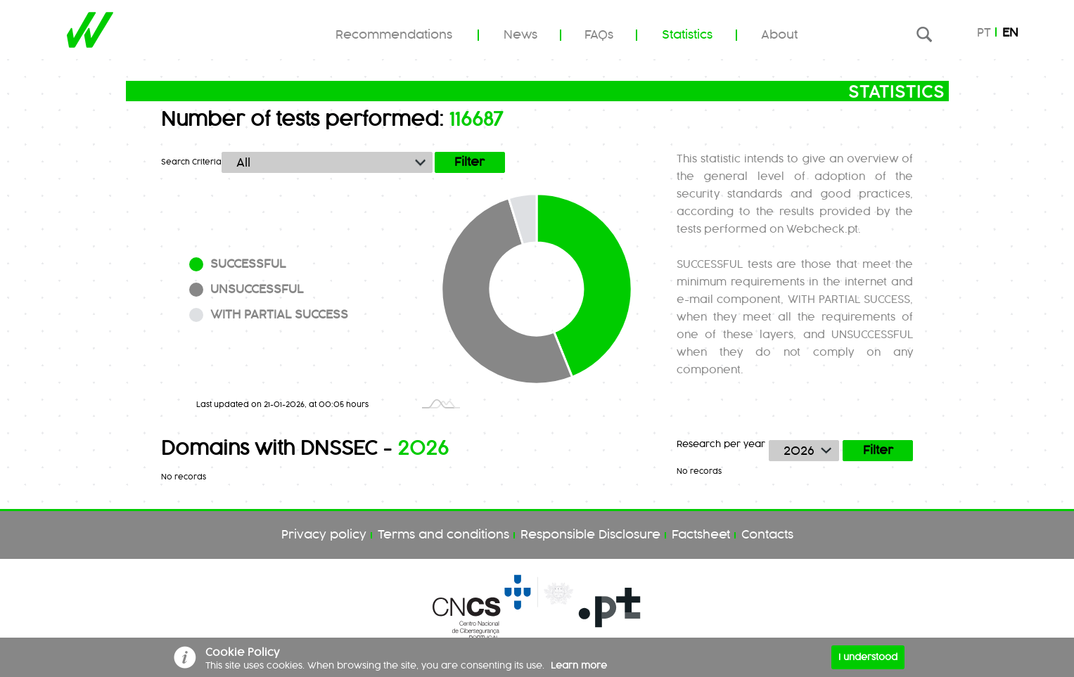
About (779, 35)
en (1010, 33)
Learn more (579, 666)
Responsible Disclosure (590, 535)
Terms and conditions (443, 535)
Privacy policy (323, 535)
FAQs (598, 35)
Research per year (721, 444)
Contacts (767, 535)
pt (984, 33)
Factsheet (701, 535)
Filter (878, 450)
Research (924, 34)
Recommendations (393, 35)
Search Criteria (191, 162)
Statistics (687, 35)
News (520, 35)
